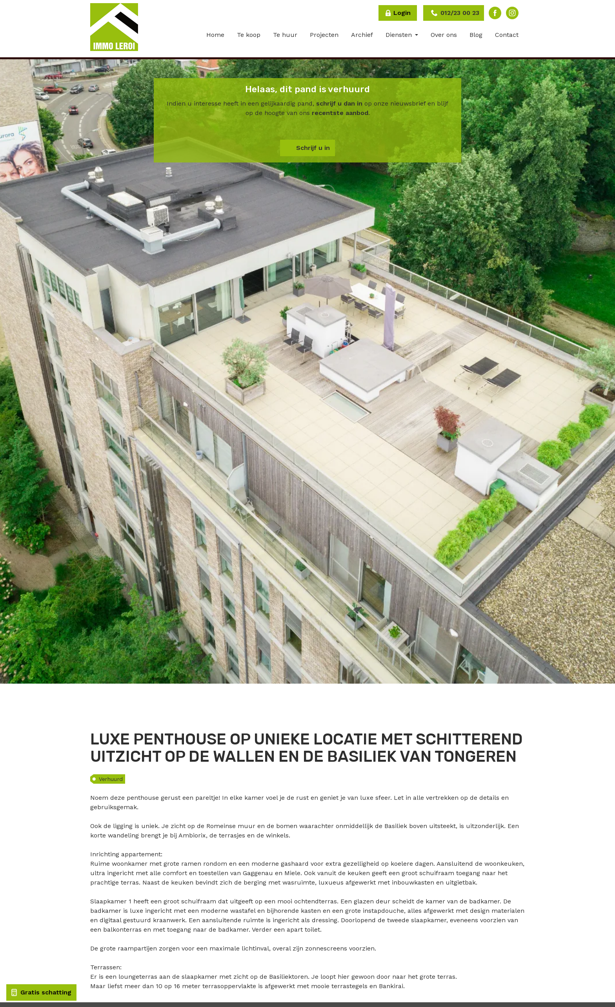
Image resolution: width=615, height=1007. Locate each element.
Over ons (444, 34)
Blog (475, 34)
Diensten (400, 34)
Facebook (495, 13)
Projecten (324, 34)
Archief (362, 34)
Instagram (512, 13)
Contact (507, 34)
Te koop (248, 34)
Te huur (285, 34)
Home (215, 34)
